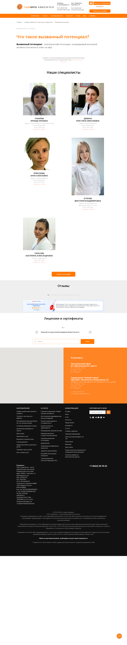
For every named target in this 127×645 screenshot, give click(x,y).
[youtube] (98, 506)
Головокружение (22, 531)
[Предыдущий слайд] (28, 314)
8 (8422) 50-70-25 (46, 7)
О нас (67, 506)
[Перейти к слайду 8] (58, 339)
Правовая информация (72, 523)
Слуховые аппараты (57, 16)
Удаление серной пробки (49, 540)
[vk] (104, 506)
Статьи (67, 517)
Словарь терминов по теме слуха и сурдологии (38, 22)
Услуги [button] (45, 16)
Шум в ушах (20, 522)
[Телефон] (90, 506)
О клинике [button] (92, 16)
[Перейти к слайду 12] (64, 339)
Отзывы (77, 16)
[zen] (101, 506)
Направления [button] (35, 16)
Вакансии (68, 533)
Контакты (68, 509)
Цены (84, 16)
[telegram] (96, 506)
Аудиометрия (45, 532)
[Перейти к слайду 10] (61, 339)
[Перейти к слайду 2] (49, 339)
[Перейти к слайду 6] (55, 339)
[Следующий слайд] (98, 314)
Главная (19, 22)
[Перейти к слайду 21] (77, 339)
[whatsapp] (93, 506)
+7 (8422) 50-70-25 (98, 554)
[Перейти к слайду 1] (48, 339)
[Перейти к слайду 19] (74, 339)
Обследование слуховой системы (51, 520)
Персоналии (69, 530)
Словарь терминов (71, 520)
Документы (68, 514)
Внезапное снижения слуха (25, 528)
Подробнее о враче (39, 129)
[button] (99, 11)
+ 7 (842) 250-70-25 (77, 481)
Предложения (69, 511)
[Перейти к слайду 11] (62, 339)
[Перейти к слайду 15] (68, 339)
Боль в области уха (23, 541)
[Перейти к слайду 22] (78, 339)
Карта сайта (69, 536)
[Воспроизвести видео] (63, 315)
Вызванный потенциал (62, 22)
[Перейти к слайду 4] (52, 339)
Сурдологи (69, 16)
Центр (30, 6)
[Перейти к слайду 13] (65, 339)
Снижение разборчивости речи (27, 515)
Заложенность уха (22, 525)
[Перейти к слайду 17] (71, 339)
